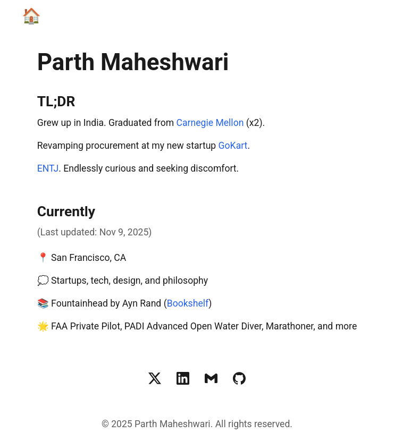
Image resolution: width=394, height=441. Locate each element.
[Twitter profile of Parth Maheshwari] (154, 378)
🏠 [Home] (31, 16)
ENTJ (47, 168)
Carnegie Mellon (210, 122)
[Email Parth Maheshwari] (211, 378)
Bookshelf (188, 303)
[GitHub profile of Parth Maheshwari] (239, 378)
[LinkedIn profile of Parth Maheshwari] (183, 378)
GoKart (233, 145)
